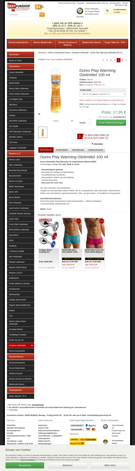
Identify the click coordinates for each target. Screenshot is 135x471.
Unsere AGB (43, 428)
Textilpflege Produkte (17, 335)
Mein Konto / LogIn (121, 5)
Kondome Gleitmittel (17, 345)
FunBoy (12, 115)
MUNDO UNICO (15, 137)
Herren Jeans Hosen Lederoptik (17, 322)
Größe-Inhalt (85, 90)
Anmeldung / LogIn (14, 441)
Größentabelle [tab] (62, 150)
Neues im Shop (15, 60)
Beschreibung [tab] (46, 150)
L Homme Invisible (16, 251)
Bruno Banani (14, 197)
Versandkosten (119, 117)
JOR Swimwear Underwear (20, 132)
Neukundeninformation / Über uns (97, 3)
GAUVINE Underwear (18, 121)
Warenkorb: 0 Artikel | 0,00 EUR (20, 444)
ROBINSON (14, 278)
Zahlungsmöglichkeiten (47, 433)
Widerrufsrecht (44, 441)
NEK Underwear (15, 165)
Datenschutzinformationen (49, 430)
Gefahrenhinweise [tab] (95, 150)
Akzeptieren (25, 465)
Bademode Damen (91, 42)
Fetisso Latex (14, 160)
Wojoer (12, 310)
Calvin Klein (14, 219)
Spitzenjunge (14, 294)
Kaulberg (12, 246)
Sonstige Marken (16, 329)
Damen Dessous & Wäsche (67, 43)
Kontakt (124, 3)
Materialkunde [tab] (78, 150)
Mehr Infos (110, 465)
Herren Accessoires (17, 351)
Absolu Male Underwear (19, 88)
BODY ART (13, 192)
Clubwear (13, 78)
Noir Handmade (15, 257)
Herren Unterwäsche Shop (67, 3)
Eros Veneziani (15, 203)
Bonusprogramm (115, 3)
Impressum (42, 425)
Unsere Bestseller (16, 72)
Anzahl (81, 123)
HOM (11, 240)
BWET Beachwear (16, 186)
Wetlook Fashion (16, 373)
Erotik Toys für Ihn (16, 340)
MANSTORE (14, 83)
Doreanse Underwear (17, 110)
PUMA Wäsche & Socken (19, 283)
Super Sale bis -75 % (17, 396)
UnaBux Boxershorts (17, 300)
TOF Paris (13, 142)
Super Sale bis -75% (116, 42)
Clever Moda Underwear (19, 94)
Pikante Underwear (17, 262)
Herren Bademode (43, 42)
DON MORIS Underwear (19, 230)
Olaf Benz (13, 105)
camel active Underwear (19, 208)
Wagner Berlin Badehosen (19, 305)
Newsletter (80, 3)
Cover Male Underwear (18, 224)
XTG (11, 316)
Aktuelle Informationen (16, 428)
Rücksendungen (45, 444)
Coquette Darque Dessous (20, 213)
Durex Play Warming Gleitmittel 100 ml (106, 53)
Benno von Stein (16, 181)
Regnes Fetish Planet (18, 267)
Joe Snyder (13, 126)
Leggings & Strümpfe (17, 148)
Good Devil (13, 235)
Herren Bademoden (17, 368)
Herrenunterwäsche (19, 42)
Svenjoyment (14, 289)
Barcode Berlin (15, 176)
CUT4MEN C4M (15, 99)
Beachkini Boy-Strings (18, 170)
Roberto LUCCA (15, 273)
